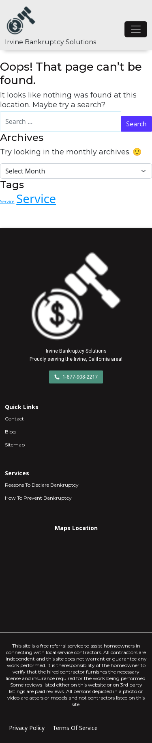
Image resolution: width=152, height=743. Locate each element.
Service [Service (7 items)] (36, 199)
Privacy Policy (27, 728)
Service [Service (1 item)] (7, 201)
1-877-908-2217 (76, 376)
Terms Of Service (75, 728)
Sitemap (15, 445)
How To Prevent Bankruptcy (38, 498)
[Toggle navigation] (135, 29)
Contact (14, 419)
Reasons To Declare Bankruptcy (42, 485)
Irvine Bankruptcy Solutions (50, 42)
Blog (10, 432)
